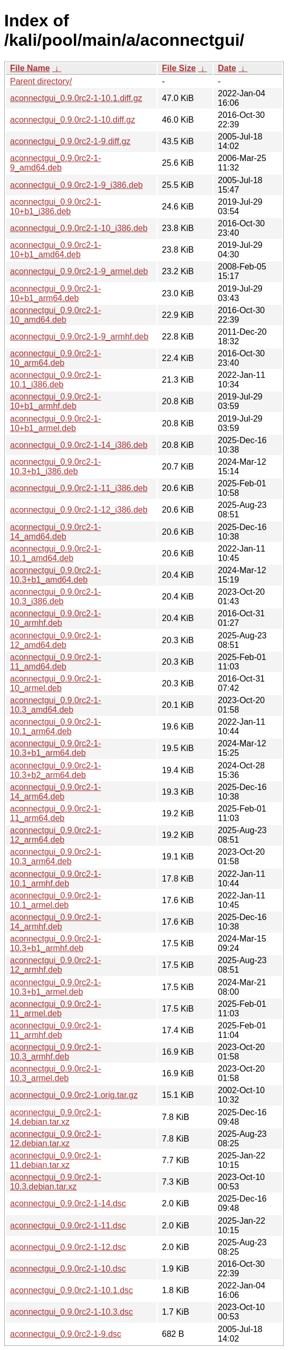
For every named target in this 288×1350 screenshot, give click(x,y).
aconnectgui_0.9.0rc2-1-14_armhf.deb (55, 922)
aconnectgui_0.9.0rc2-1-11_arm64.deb (55, 813)
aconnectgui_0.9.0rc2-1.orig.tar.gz (74, 1095)
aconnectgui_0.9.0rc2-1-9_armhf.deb (79, 336)
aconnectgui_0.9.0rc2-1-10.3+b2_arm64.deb (55, 770)
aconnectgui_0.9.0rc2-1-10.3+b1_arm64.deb (55, 748)
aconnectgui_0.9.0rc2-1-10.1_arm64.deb (55, 726)
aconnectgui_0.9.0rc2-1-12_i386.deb (79, 509)
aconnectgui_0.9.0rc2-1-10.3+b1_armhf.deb (55, 943)
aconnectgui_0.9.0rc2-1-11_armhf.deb (55, 1030)
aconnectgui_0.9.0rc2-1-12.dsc (68, 1247)
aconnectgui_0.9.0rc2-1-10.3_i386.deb (55, 596)
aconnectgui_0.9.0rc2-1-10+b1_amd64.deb (55, 250)
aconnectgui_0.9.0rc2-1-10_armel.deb (55, 683)
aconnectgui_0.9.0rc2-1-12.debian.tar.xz (55, 1138)
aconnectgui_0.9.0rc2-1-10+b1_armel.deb (55, 423)
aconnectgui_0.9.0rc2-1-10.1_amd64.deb (55, 553)
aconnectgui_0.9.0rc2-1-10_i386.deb (79, 228)
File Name (30, 68)
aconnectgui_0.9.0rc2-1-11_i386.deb (79, 488)
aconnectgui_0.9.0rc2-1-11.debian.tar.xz (55, 1160)
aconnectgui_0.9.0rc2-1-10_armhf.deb (55, 618)
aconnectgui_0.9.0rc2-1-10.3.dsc (71, 1311)
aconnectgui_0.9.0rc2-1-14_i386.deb (79, 445)
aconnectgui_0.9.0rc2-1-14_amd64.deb (55, 532)
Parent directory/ (41, 81)
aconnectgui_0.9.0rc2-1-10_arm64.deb (55, 358)
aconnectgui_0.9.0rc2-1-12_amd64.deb (55, 640)
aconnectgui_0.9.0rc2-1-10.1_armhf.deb (55, 878)
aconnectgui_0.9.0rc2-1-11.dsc (68, 1225)
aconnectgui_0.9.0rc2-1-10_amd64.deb (55, 315)
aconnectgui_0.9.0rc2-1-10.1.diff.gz (76, 98)
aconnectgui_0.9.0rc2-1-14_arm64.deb (55, 792)
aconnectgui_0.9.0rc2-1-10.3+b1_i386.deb (55, 466)
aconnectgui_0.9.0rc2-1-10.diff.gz (72, 119)
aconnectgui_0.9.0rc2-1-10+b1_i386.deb (55, 206)
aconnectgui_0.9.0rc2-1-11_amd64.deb (55, 662)
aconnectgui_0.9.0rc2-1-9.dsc (65, 1333)
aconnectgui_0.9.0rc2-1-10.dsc (68, 1268)
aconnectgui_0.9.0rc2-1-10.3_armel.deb (55, 1073)
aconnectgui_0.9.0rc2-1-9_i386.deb (76, 185)
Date (227, 68)
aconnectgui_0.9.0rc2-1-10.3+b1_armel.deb (55, 987)
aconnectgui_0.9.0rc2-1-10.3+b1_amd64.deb (55, 575)
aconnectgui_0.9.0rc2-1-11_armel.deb (55, 1008)
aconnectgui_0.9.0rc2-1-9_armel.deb (79, 271)
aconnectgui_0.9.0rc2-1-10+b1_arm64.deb (55, 293)
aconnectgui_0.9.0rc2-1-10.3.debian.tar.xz (55, 1182)
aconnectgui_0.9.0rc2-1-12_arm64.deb (55, 835)
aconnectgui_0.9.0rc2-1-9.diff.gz (70, 141)
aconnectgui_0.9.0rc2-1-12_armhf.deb (55, 965)
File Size (179, 68)
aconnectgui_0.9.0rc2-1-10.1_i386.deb (55, 380)
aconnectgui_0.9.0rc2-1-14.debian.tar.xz (55, 1117)
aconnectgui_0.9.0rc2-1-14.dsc (68, 1203)
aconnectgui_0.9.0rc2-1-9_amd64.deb (55, 163)
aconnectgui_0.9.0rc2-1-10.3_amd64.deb (55, 705)
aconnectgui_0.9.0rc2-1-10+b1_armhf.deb (55, 401)
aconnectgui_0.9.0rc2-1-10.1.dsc (71, 1290)
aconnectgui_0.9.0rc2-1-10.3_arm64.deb (55, 856)
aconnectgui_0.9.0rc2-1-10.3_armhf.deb (55, 1052)
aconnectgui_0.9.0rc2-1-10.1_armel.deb (55, 900)
